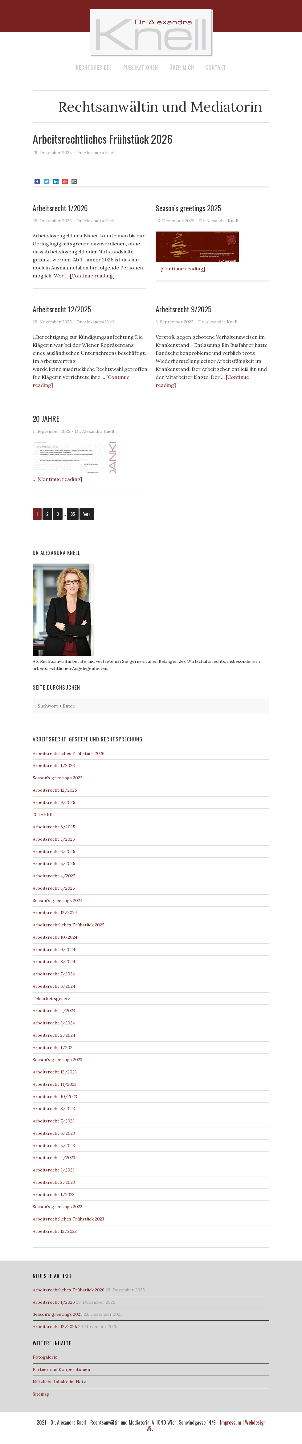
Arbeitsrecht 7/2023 (54, 1121)
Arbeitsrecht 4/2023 (54, 1157)
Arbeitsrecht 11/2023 (54, 1084)
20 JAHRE (46, 418)
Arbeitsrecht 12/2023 (55, 1072)
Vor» (87, 514)
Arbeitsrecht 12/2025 (62, 308)
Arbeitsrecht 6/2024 (54, 986)
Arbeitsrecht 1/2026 (60, 207)
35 (73, 514)
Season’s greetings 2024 (58, 900)
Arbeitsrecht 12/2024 (55, 912)
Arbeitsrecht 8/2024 (54, 961)
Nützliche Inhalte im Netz (59, 1382)
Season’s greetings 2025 (188, 207)
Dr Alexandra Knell (151, 32)
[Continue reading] (92, 276)
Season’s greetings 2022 (57, 1206)
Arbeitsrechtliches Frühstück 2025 (68, 925)
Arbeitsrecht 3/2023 (54, 1170)
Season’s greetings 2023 (57, 1059)
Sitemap (41, 1394)
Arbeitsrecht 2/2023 (54, 1182)
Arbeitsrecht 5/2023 (54, 1145)
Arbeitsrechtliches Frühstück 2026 (103, 138)
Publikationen (140, 67)
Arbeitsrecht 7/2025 (54, 839)
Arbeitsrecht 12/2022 (55, 1231)
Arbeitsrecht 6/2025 (54, 851)
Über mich (181, 67)
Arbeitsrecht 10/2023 (55, 1096)
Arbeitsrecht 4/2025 (54, 876)
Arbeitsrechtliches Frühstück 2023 (68, 1219)
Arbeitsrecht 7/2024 (54, 974)
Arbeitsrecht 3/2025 (54, 888)
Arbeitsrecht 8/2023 (54, 1108)
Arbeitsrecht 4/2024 (54, 1010)
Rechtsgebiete (94, 67)
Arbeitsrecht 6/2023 (54, 1133)
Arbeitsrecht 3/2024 (54, 1023)
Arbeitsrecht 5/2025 (54, 863)
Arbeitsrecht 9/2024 (54, 949)
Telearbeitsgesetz (51, 998)
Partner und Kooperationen (61, 1369)
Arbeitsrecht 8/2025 (54, 827)
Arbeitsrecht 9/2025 (183, 308)
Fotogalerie (45, 1357)
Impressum (230, 1422)
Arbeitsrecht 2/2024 (54, 1035)
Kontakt (216, 67)
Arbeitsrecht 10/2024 (55, 937)
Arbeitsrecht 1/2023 (54, 1194)
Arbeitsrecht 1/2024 (54, 1047)
